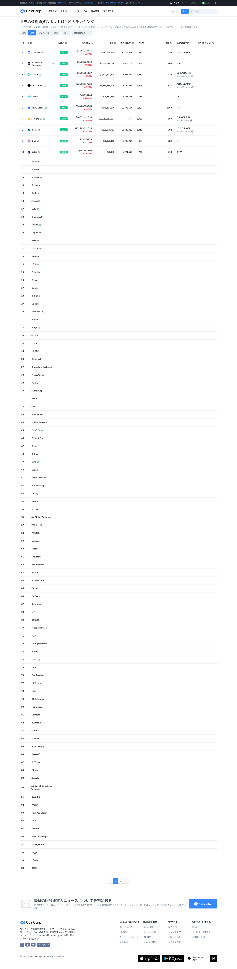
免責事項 (124, 942)
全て (24, 33)
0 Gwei (141, 3)
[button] (194, 3)
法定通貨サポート (81, 33)
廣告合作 (172, 927)
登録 (185, 11)
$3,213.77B (61, 3)
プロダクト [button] (108, 11)
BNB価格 (147, 937)
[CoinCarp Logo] (31, 11)
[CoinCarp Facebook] (27, 945)
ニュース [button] (75, 11)
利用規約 (124, 932)
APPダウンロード (178, 3)
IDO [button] (85, 11)
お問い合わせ (174, 937)
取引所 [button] (63, 11)
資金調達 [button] (95, 11)
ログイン (173, 11)
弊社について (126, 927)
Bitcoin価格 (148, 927)
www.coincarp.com (37, 956)
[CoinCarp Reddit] (33, 945)
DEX (56, 33)
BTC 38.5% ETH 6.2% (114, 3)
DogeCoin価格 (149, 942)
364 (44, 3)
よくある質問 (174, 942)
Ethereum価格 (149, 932)
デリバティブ (44, 33)
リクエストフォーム (177, 932)
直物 (32, 33)
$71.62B (89, 3)
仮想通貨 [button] (52, 11)
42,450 (31, 3)
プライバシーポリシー (130, 937)
